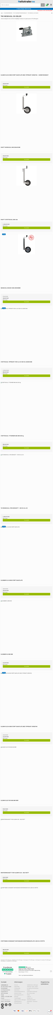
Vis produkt (26, 87)
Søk (43, 5)
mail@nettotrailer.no (5, 999)
